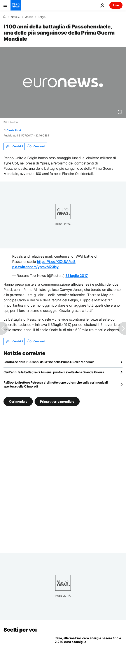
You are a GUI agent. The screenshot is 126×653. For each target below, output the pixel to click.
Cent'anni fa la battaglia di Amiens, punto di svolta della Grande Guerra (54, 372)
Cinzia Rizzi (14, 130)
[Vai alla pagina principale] (15, 5)
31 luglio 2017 (76, 275)
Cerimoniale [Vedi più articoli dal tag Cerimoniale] (18, 401)
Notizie (15, 17)
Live (116, 5)
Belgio (42, 17)
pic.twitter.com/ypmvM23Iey (35, 267)
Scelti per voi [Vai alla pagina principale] (20, 630)
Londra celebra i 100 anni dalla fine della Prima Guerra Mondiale (49, 362)
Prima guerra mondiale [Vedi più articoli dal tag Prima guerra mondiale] (57, 401)
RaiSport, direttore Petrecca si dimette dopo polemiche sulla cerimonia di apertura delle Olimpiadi (56, 384)
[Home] (5, 16)
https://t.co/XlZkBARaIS (56, 261)
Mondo (28, 17)
